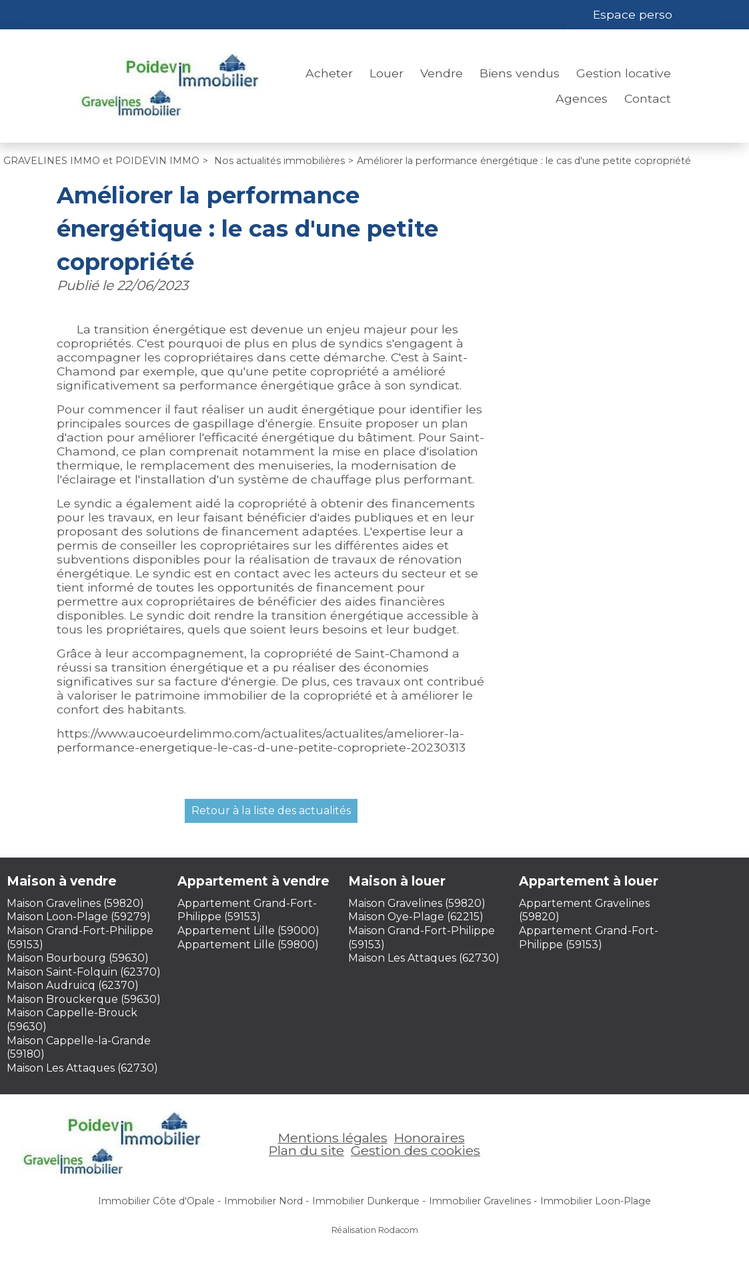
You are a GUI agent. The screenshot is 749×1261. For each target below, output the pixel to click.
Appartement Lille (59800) (248, 944)
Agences (582, 98)
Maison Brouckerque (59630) (84, 999)
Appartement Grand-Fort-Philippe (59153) (247, 910)
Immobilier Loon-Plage (595, 1201)
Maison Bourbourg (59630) (78, 958)
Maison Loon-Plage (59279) (79, 916)
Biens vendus (520, 73)
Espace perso (632, 14)
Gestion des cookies (415, 1150)
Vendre (441, 73)
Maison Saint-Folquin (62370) (84, 972)
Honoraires (429, 1138)
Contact (647, 98)
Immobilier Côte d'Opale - (159, 1201)
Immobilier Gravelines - (483, 1201)
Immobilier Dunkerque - (369, 1201)
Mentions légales (333, 1138)
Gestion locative (623, 73)
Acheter (329, 73)
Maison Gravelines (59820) (75, 903)
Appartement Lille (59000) (248, 930)
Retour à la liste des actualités (271, 810)
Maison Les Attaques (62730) (82, 1068)
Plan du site (306, 1150)
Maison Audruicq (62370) (73, 985)
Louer (386, 73)
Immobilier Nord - (266, 1201)
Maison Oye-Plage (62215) (416, 916)
